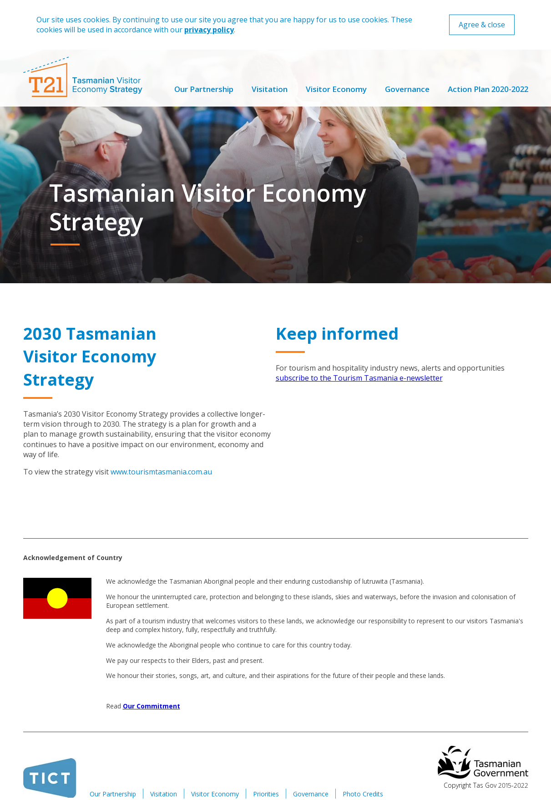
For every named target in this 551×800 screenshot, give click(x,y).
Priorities (266, 794)
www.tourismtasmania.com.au (161, 472)
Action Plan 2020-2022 (488, 89)
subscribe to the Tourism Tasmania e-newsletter (359, 378)
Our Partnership (203, 89)
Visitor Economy (336, 89)
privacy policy (209, 30)
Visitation (270, 89)
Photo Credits (363, 794)
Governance (407, 89)
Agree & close (482, 25)
